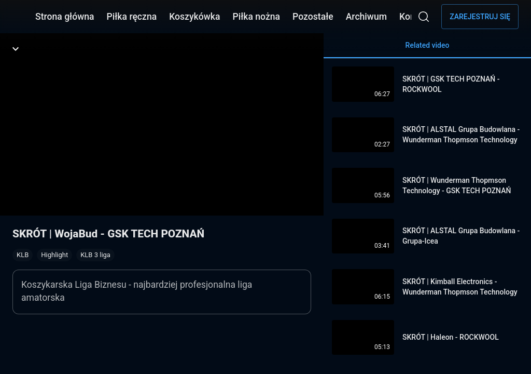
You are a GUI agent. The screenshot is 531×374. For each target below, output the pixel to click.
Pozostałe (312, 16)
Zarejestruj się (480, 16)
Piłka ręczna (132, 16)
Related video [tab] (427, 49)
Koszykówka (194, 16)
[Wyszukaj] (423, 16)
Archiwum (366, 16)
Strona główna (64, 16)
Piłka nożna (256, 16)
